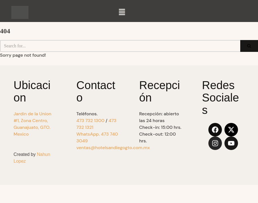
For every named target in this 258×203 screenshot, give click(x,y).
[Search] (120, 46)
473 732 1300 (90, 120)
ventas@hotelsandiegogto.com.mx (113, 148)
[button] (122, 12)
